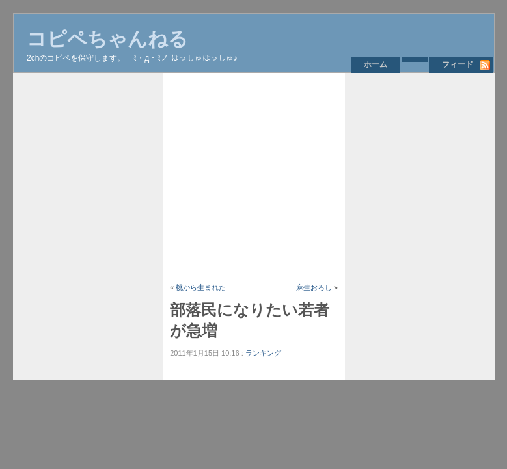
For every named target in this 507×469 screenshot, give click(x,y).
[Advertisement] (302, 177)
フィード (457, 64)
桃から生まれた (201, 287)
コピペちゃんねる (107, 39)
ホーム (375, 64)
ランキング (263, 353)
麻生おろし (314, 287)
